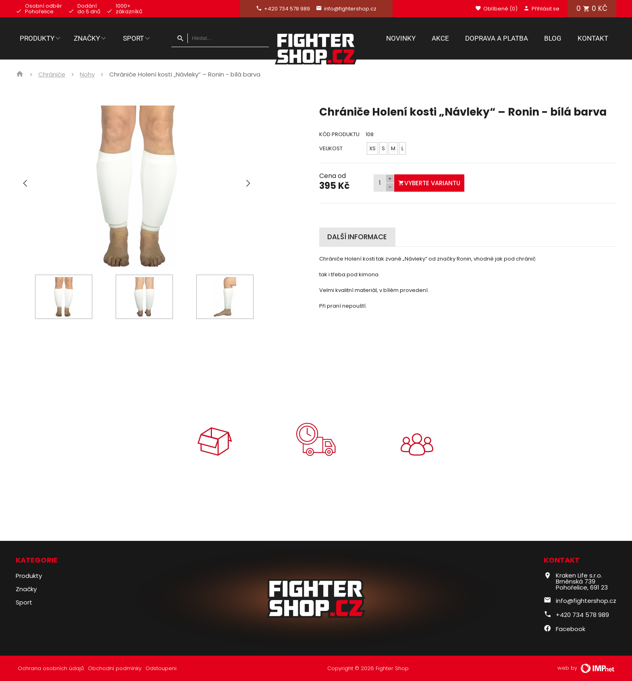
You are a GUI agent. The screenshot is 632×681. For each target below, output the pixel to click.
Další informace (357, 237)
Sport (137, 38)
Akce (440, 38)
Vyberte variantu (429, 183)
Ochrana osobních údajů (51, 668)
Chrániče (51, 74)
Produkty (41, 38)
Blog (552, 38)
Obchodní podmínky (114, 668)
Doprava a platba (496, 38)
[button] (248, 186)
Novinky (401, 38)
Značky (90, 38)
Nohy (87, 74)
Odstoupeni (161, 668)
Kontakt (593, 38)
